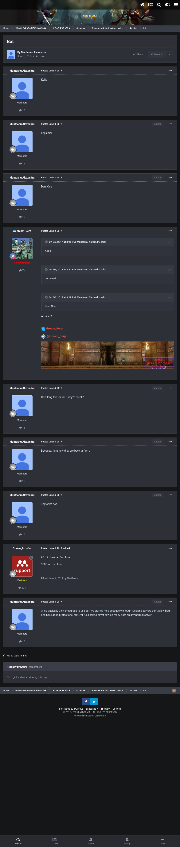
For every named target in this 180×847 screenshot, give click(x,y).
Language (92, 709)
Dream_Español (22, 548)
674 (22, 587)
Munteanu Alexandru (33, 52)
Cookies (117, 709)
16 (22, 110)
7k (22, 270)
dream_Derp (24, 230)
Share (138, 54)
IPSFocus (78, 709)
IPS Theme (64, 709)
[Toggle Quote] (46, 241)
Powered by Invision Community (90, 715)
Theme (105, 709)
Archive (40, 56)
